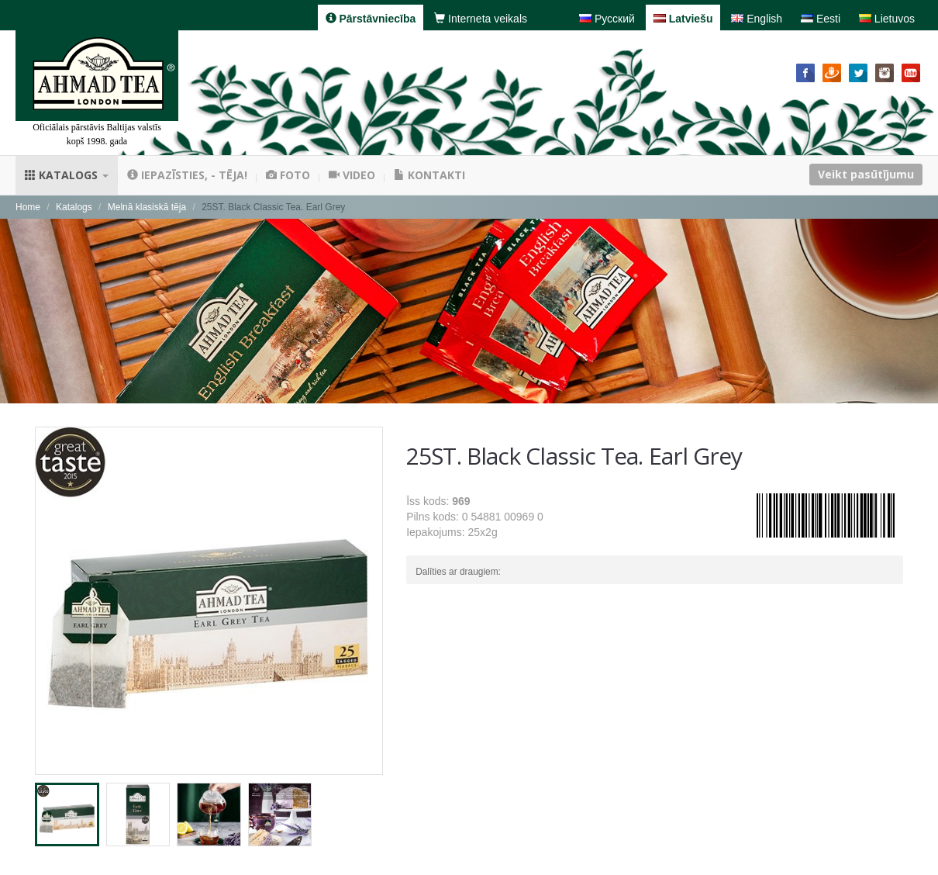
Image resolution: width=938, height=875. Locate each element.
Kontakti (429, 175)
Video (352, 175)
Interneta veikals (480, 18)
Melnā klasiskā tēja (147, 207)
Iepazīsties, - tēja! (187, 175)
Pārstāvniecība (371, 18)
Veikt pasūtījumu (866, 174)
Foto (288, 175)
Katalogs (67, 175)
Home (28, 207)
